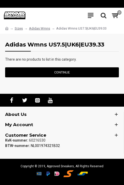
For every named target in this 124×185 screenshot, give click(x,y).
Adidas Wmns (39, 28)
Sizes (19, 28)
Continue (62, 72)
